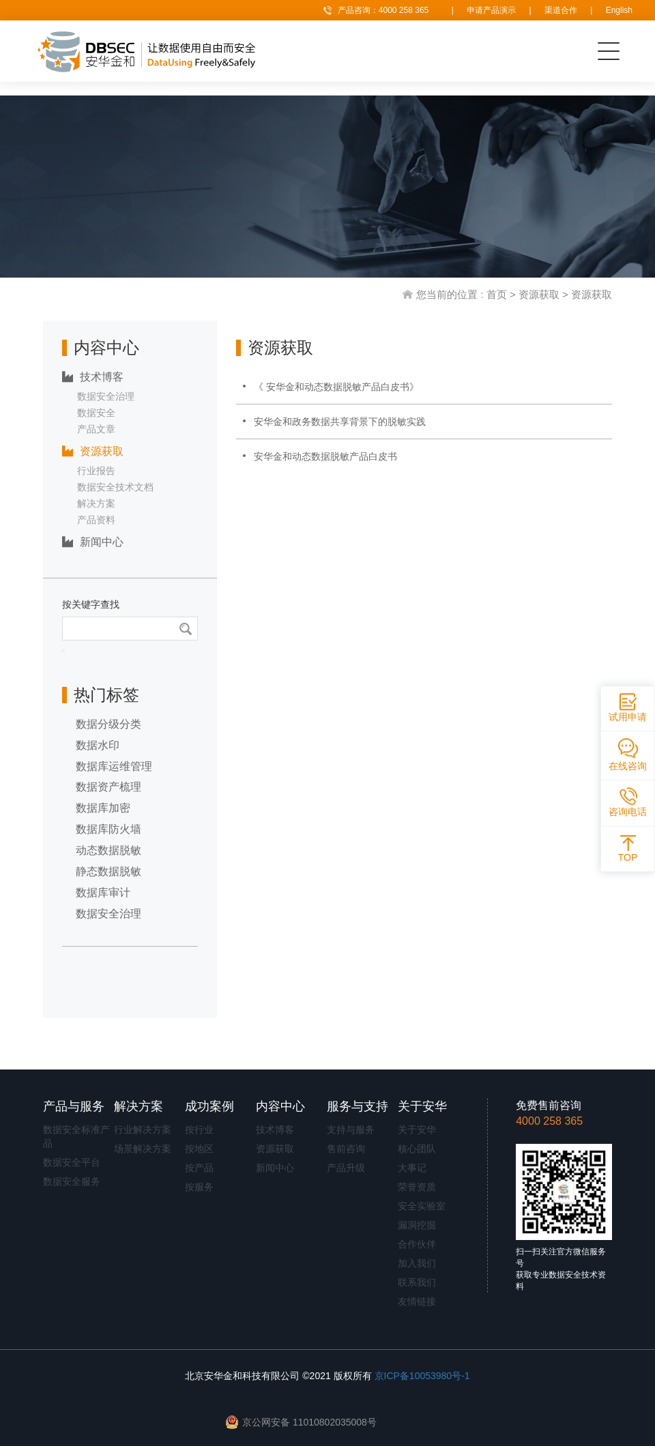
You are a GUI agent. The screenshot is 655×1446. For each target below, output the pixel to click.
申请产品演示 (491, 10)
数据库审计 (103, 892)
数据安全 (96, 412)
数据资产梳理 (108, 787)
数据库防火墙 (108, 829)
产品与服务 (73, 1106)
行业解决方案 (142, 1129)
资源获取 (539, 294)
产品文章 (96, 429)
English (619, 10)
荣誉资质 (417, 1186)
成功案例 (209, 1106)
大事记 (412, 1167)
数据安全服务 (71, 1181)
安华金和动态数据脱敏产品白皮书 (325, 456)
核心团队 (417, 1148)
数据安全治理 (105, 396)
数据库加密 (103, 808)
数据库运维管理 (114, 766)
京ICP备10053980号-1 (422, 1375)
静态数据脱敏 (108, 871)
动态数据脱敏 (108, 850)
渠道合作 (560, 10)
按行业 (199, 1129)
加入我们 (417, 1263)
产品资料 (96, 519)
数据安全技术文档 (115, 487)
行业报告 (96, 470)
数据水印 (97, 745)
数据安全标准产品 (76, 1136)
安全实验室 (422, 1205)
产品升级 (346, 1167)
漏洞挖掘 (417, 1225)
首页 (496, 294)
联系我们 (417, 1282)
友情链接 (417, 1301)
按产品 (199, 1167)
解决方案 (96, 503)
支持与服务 (351, 1129)
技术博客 (92, 377)
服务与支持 (357, 1106)
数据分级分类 (108, 724)
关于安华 (422, 1106)
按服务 (199, 1186)
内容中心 (280, 1106)
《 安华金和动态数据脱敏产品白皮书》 (336, 386)
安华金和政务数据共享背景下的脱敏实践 (340, 421)
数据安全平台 (71, 1162)
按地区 (199, 1148)
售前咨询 (346, 1148)
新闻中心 (92, 542)
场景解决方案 (142, 1148)
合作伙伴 (417, 1244)
